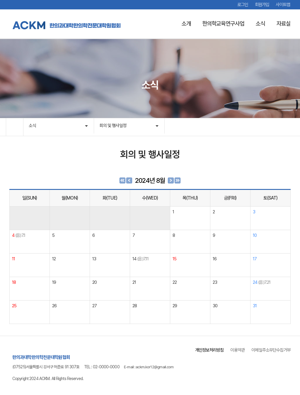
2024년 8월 (150, 180)
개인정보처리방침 (204, 350)
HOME (14, 127)
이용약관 (233, 350)
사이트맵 (282, 4)
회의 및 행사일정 (114, 127)
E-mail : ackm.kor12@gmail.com (150, 366)
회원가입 (260, 4)
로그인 (240, 4)
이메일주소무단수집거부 (269, 350)
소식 (33, 127)
